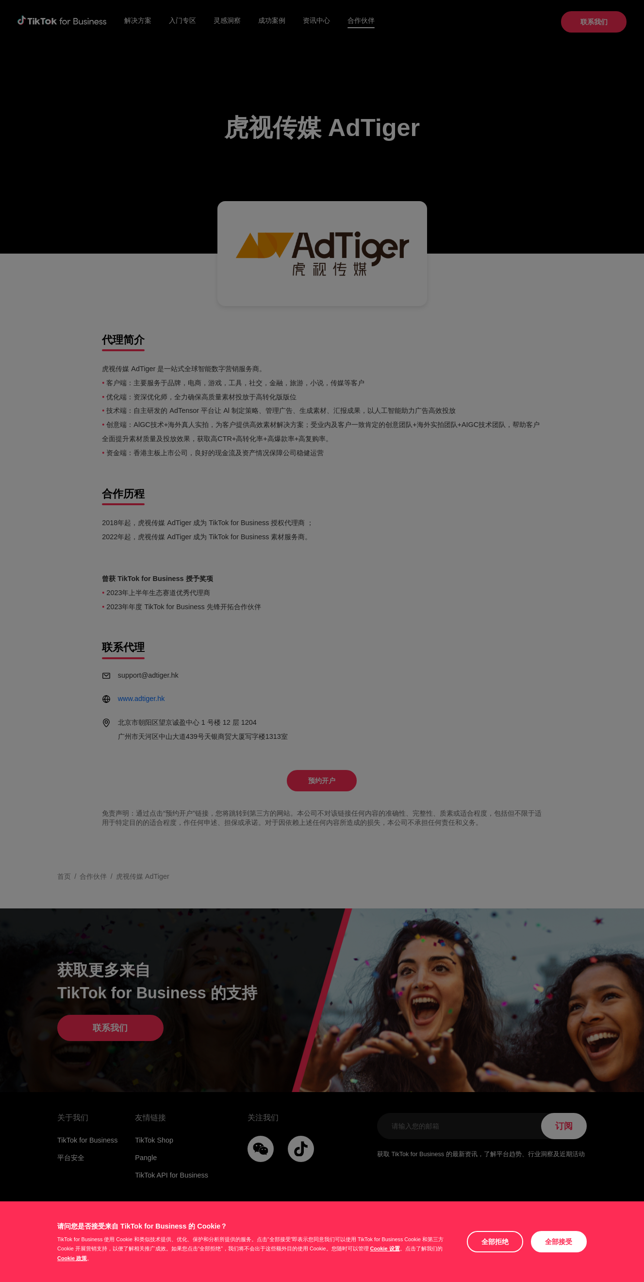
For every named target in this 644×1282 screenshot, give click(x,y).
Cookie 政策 (72, 1258)
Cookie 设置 (385, 1248)
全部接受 (558, 1242)
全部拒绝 (495, 1242)
